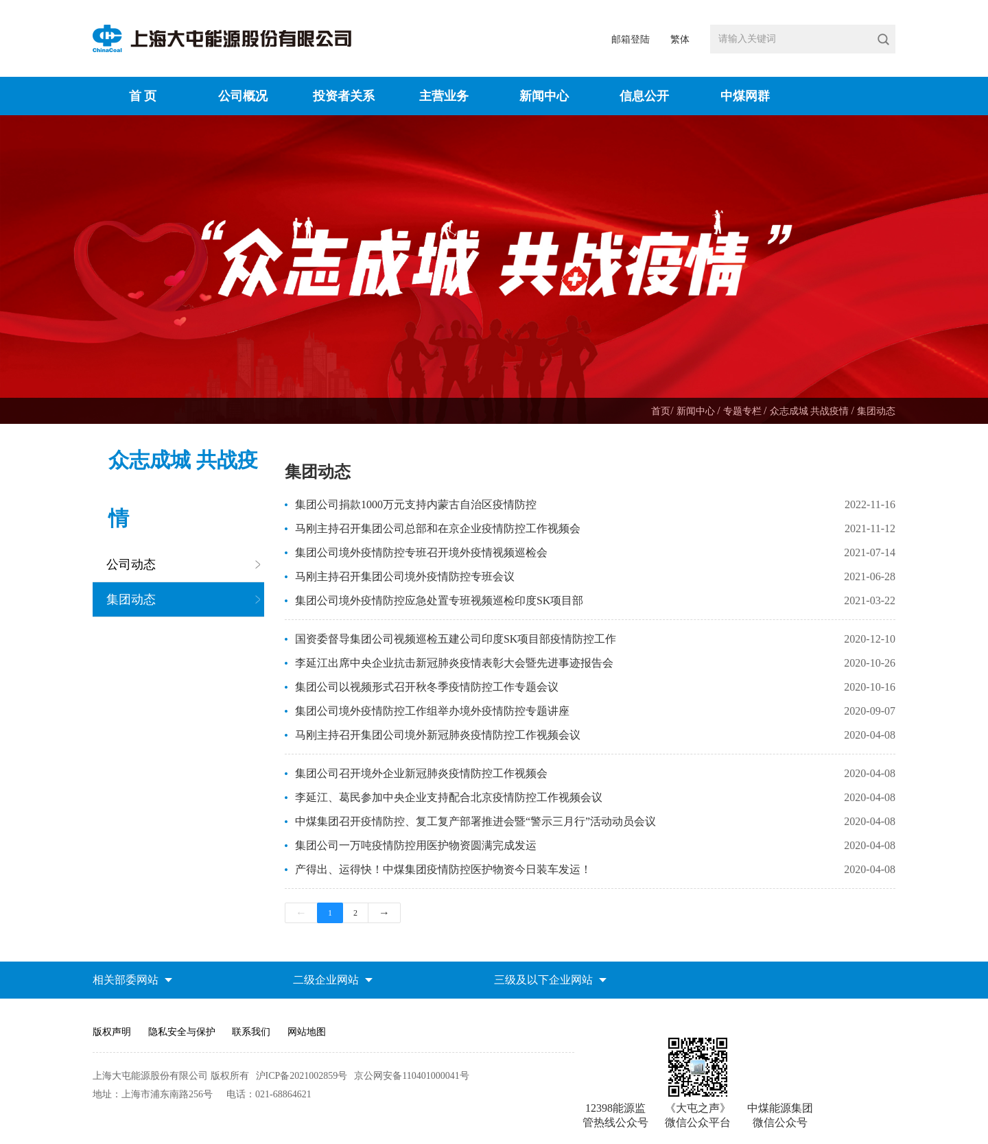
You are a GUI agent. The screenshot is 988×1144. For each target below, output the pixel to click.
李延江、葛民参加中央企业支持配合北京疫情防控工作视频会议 (448, 797)
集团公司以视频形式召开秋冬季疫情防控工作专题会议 (426, 687)
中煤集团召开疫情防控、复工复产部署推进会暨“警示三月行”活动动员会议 (475, 821)
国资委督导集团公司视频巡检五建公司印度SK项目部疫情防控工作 (455, 639)
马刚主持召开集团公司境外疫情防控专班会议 (405, 576)
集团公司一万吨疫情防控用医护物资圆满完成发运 (416, 845)
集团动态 (876, 411)
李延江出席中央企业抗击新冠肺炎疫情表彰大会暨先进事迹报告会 (454, 663)
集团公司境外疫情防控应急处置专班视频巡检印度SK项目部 (439, 600)
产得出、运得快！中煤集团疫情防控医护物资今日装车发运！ (443, 869)
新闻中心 (697, 411)
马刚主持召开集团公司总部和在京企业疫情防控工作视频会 (437, 528)
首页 (660, 411)
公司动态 (131, 564)
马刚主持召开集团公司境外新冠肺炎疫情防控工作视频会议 (437, 735)
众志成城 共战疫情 (810, 411)
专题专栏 (743, 411)
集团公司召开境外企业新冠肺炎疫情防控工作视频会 (421, 773)
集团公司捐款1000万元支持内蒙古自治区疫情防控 (416, 504)
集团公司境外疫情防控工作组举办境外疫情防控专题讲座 (432, 711)
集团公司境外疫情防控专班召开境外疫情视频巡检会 (421, 552)
